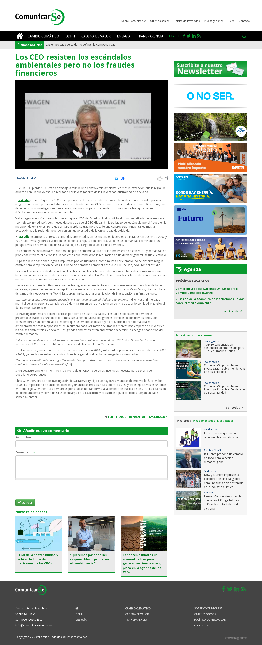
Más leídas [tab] (184, 420)
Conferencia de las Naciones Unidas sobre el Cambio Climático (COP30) (207, 291)
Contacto (244, 21)
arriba (159, 178)
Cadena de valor (96, 36)
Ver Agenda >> (233, 311)
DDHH (70, 36)
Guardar (25, 502)
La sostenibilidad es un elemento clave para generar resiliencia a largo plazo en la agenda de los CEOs (143, 563)
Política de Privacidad (187, 21)
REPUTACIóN (137, 417)
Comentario (25, 452)
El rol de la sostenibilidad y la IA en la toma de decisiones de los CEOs (37, 559)
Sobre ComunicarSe (133, 21)
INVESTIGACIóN (158, 417)
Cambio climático (43, 36)
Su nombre (23, 437)
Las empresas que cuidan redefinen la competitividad (80, 44)
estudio (24, 200)
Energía (123, 36)
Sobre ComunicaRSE (208, 608)
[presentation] (46, 491)
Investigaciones (214, 21)
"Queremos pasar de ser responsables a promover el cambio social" (89, 559)
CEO (110, 417)
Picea (231, 21)
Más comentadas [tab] (204, 420)
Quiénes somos (160, 21)
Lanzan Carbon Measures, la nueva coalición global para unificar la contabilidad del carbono (223, 502)
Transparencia (150, 36)
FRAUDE (121, 417)
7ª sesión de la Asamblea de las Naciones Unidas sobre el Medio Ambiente (210, 301)
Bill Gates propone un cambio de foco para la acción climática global (223, 458)
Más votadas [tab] (225, 420)
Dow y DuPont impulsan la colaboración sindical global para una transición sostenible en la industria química (223, 481)
